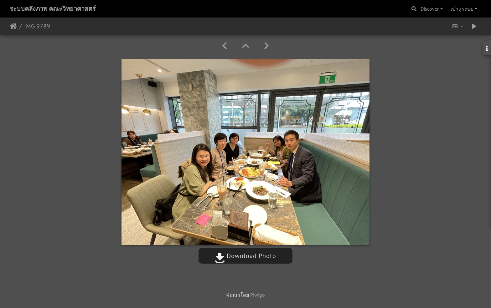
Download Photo (245, 256)
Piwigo (257, 295)
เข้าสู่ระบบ (462, 9)
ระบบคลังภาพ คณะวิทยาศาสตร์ (53, 9)
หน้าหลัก (13, 26)
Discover (430, 9)
